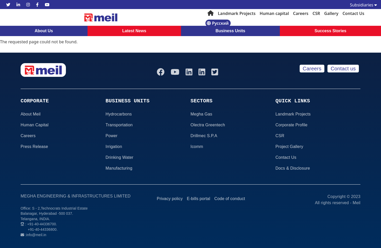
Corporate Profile (291, 125)
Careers (300, 13)
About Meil (31, 114)
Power (111, 136)
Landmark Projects (236, 13)
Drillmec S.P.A (203, 136)
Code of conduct (229, 198)
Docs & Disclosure (292, 168)
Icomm (196, 146)
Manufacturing (119, 168)
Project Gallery (289, 146)
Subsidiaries (363, 5)
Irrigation (114, 146)
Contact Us (353, 13)
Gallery (331, 13)
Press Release (34, 146)
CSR (316, 13)
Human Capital (34, 125)
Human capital (274, 13)
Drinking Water (119, 157)
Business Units (230, 31)
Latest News (134, 31)
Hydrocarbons (119, 114)
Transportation (119, 125)
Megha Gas (201, 114)
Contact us (343, 68)
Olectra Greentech (207, 125)
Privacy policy (170, 198)
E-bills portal (198, 198)
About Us (44, 31)
